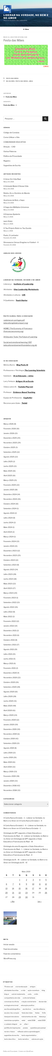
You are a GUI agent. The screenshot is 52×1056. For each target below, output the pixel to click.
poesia (25, 1028)
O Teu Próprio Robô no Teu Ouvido (17, 228)
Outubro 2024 (9, 504)
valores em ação (37, 1039)
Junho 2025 (8, 466)
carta (29, 994)
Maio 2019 (7, 762)
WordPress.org (9, 958)
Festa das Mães (12, 78)
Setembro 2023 (9, 565)
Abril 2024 (7, 532)
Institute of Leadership (23, 284)
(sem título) (7, 221)
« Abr (12, 901)
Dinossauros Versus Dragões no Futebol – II (20, 242)
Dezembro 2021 (9, 631)
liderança (42, 1017)
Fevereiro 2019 (9, 776)
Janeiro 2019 (8, 781)
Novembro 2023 (10, 555)
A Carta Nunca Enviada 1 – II (30, 821)
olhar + (26, 1024)
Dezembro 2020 (10, 673)
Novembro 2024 (10, 499)
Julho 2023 (8, 574)
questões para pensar (38, 1028)
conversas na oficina (11, 1002)
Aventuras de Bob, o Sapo (13, 200)
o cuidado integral (10, 1024)
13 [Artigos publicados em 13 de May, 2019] (6, 888)
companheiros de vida (12, 998)
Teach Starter (22, 300)
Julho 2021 (7, 654)
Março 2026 (8, 424)
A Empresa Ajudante (11, 214)
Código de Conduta (11, 133)
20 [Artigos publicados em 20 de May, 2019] (6, 893)
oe (20, 1024)
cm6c (36, 994)
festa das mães (22, 81)
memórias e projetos (11, 1020)
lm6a (31, 81)
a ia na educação (21, 987)
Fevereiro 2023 (9, 598)
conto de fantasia (29, 998)
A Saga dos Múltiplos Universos (16, 207)
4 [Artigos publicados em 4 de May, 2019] (39, 880)
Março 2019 (8, 772)
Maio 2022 (7, 617)
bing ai (6, 994)
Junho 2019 (8, 757)
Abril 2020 (7, 710)
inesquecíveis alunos (11, 1017)
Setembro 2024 (9, 508)
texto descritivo (10, 1039)
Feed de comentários (12, 954)
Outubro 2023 (9, 560)
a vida (23, 990)
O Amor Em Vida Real (12, 179)
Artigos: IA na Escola (25, 381)
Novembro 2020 (10, 678)
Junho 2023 (8, 579)
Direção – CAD (9, 147)
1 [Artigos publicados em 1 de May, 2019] (19, 880)
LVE (23, 295)
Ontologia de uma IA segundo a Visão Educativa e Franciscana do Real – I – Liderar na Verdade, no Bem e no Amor (25, 849)
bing (43, 990)
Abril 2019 (7, 767)
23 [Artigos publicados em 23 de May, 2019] (26, 893)
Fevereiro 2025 (9, 485)
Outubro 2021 (9, 640)
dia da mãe (10, 81)
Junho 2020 (8, 701)
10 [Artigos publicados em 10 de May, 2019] (33, 884)
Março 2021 (8, 663)
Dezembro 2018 (9, 786)
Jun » (40, 901)
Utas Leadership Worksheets (26, 289)
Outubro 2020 (9, 682)
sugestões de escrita (11, 1035)
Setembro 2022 (9, 602)
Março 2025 (8, 480)
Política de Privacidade (12, 156)
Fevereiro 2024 (9, 541)
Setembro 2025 (9, 452)
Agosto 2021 (8, 649)
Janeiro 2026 (8, 433)
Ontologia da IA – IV (19, 863)
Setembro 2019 (9, 743)
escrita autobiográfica (12, 1009)
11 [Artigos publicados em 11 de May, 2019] (40, 884)
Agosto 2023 (8, 570)
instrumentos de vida (29, 1017)
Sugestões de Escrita (12, 165)
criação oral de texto (28, 1002)
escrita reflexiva (39, 1009)
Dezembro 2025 (10, 438)
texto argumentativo (28, 1035)
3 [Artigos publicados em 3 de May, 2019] (33, 880)
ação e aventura (33, 990)
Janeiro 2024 (8, 546)
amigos (32, 987)
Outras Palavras (9, 151)
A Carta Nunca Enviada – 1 (30, 828)
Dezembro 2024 (10, 494)
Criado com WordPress (26, 1051)
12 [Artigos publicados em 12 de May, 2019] (46, 884)
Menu (26, 29)
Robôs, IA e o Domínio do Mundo (16, 193)
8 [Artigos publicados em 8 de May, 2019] (19, 884)
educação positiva (27, 1005)
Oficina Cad (22, 37)
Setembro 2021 (9, 645)
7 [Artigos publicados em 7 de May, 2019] (13, 884)
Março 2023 (8, 593)
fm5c (44, 1013)
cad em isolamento (18, 994)
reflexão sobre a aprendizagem (28, 1032)
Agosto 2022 (8, 607)
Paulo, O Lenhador (10, 235)
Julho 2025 (8, 461)
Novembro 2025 (10, 443)
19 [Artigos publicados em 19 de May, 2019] (46, 888)
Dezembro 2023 (10, 551)
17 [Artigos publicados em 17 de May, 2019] (33, 888)
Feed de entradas (10, 949)
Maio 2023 (7, 584)
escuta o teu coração (11, 1013)
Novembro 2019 (10, 734)
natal (23, 1020)
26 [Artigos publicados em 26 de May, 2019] (46, 893)
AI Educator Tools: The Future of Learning (20, 337)
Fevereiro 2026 (9, 429)
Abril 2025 (7, 476)
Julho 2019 (7, 753)
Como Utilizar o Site (11, 137)
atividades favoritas (11, 990)
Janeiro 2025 (8, 490)
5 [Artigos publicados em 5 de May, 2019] (46, 880)
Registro (6, 161)
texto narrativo (23, 1039)
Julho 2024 (8, 518)
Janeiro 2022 (8, 626)
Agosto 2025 (8, 457)
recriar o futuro (9, 1032)
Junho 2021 (8, 659)
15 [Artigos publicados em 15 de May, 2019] (20, 888)
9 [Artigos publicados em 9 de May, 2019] (26, 884)
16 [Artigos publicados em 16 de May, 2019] (26, 888)
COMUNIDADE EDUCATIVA (14, 142)
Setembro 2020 (9, 687)
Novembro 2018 (10, 790)
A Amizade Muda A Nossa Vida (15, 186)
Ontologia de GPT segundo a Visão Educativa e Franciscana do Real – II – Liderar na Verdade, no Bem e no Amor (25, 836)
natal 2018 (31, 1020)
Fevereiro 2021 (9, 668)
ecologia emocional (11, 1005)
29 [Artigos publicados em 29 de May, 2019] (20, 897)
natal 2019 (42, 1020)
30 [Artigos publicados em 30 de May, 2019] (26, 897)
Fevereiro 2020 (9, 720)
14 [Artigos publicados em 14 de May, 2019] (13, 888)
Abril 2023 (7, 588)
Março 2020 (8, 715)
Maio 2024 (7, 527)
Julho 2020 (8, 696)
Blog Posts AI (22, 365)
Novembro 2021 (10, 635)
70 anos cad (8, 987)
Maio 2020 (7, 706)
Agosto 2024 (8, 513)
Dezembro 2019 (9, 729)
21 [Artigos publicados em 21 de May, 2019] (13, 893)
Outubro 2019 (9, 739)
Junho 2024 (8, 523)
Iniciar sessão (8, 944)
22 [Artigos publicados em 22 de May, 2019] (20, 893)
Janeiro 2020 (8, 725)
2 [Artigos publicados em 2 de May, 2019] (26, 880)
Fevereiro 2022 (9, 621)
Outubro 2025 (9, 447)
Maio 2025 (7, 471)
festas (37, 1013)
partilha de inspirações (12, 1028)
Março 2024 (8, 537)
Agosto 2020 (8, 692)
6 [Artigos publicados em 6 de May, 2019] (6, 884)
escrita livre (27, 1009)
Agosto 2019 (8, 748)
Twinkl (24, 403)
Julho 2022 (7, 612)
